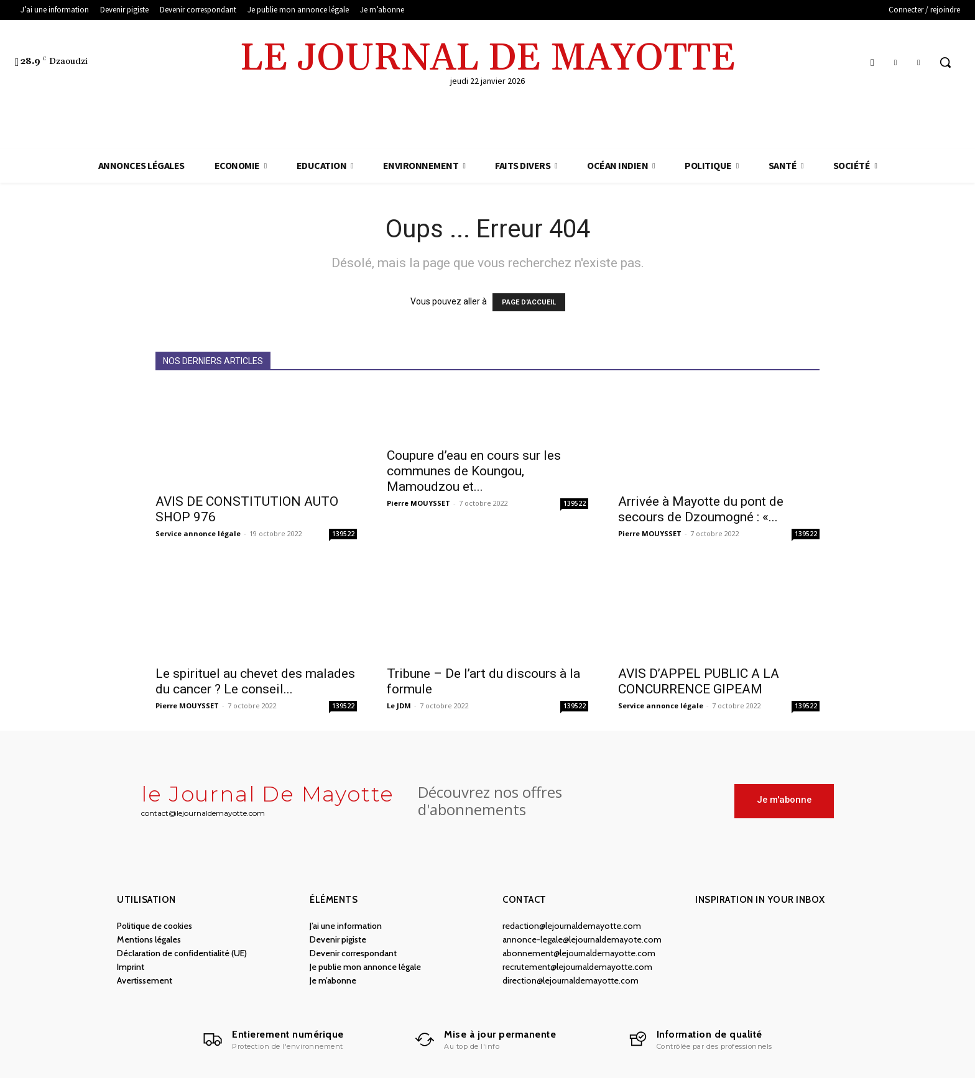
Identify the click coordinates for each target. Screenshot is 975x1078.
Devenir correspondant (353, 953)
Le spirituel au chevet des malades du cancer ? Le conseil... (255, 681)
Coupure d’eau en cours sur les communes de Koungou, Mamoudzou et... (474, 471)
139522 (343, 533)
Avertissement (144, 980)
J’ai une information (346, 925)
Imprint (130, 966)
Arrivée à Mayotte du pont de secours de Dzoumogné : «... (700, 509)
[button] (945, 62)
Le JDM (399, 705)
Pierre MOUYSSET (418, 503)
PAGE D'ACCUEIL (529, 302)
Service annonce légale (198, 533)
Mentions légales (149, 939)
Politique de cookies (154, 925)
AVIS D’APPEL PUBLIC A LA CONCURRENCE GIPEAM (698, 681)
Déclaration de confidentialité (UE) (182, 953)
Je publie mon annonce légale (365, 966)
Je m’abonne (333, 980)
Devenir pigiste (338, 939)
